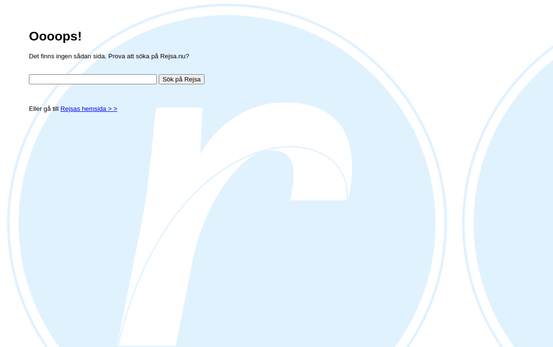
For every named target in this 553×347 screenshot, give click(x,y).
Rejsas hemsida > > (88, 108)
